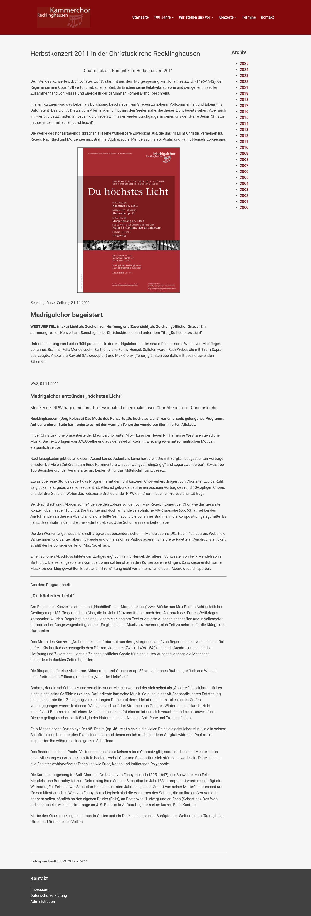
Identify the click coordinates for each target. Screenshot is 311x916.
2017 (244, 105)
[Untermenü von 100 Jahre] (173, 17)
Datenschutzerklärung (48, 895)
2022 (244, 81)
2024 (244, 69)
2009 (244, 153)
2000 (244, 207)
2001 (244, 201)
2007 (244, 165)
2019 (244, 93)
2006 (244, 171)
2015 (244, 117)
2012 (244, 135)
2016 (244, 111)
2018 (244, 99)
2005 (244, 177)
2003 (244, 189)
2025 (244, 63)
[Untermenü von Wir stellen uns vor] (212, 17)
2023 (244, 75)
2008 (244, 159)
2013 (244, 129)
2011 (244, 141)
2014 (244, 123)
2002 (244, 195)
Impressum (39, 889)
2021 (244, 87)
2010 (244, 147)
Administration (42, 901)
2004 (244, 183)
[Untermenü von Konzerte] (236, 17)
